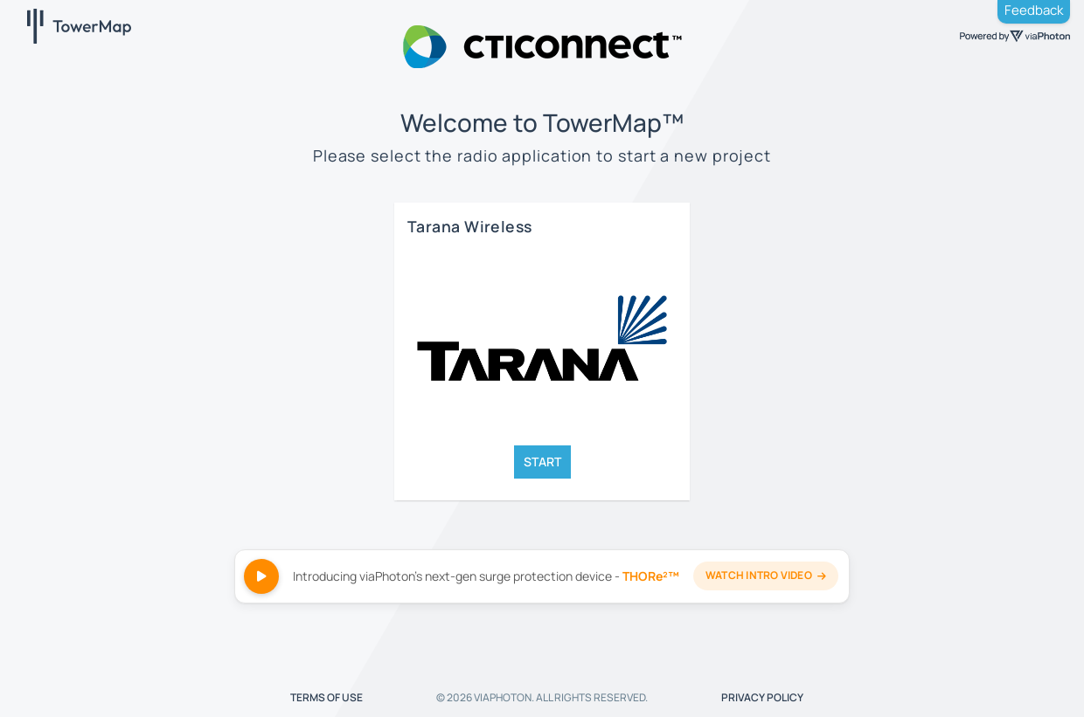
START (542, 461)
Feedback (1033, 10)
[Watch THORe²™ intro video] (542, 576)
